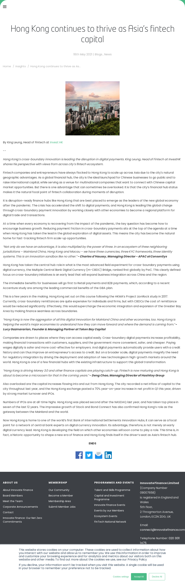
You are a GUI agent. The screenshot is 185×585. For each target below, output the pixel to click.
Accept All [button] (139, 576)
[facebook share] (79, 455)
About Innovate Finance (18, 490)
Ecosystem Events (105, 516)
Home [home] (7, 66)
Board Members (13, 495)
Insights (21, 66)
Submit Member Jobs (62, 507)
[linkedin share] (108, 455)
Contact (8, 512)
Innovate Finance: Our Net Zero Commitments (22, 520)
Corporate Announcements (20, 507)
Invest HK (56, 142)
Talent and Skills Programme (112, 490)
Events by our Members (109, 510)
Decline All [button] (157, 576)
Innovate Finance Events (109, 505)
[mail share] (98, 455)
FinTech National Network (110, 522)
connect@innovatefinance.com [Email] (162, 530)
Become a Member (61, 495)
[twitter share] (88, 455)
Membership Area (60, 501)
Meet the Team (13, 501)
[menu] (5, 6)
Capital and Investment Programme (109, 497)
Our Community (59, 490)
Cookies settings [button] (121, 576)
